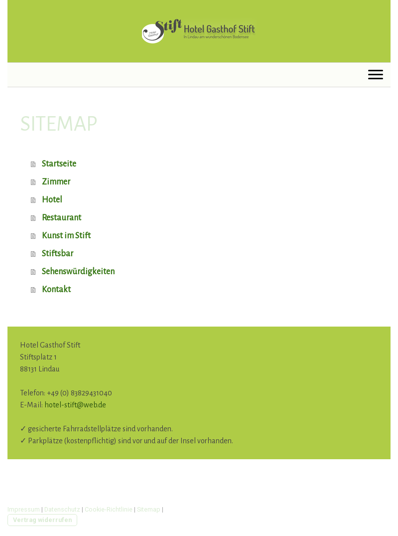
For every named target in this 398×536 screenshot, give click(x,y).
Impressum (23, 509)
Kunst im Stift (66, 235)
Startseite (59, 164)
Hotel (52, 199)
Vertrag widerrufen (42, 520)
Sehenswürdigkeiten (78, 271)
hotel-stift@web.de (75, 405)
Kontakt (56, 289)
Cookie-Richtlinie (109, 509)
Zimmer (56, 182)
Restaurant (61, 217)
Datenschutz (62, 509)
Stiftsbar (57, 253)
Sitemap (148, 509)
